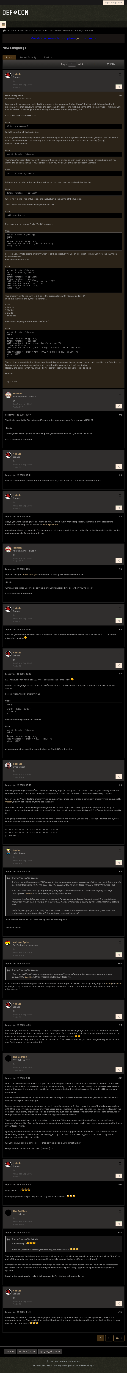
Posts (9, 57)
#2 (120, 414)
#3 (120, 475)
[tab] (9, 57)
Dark (10, 1351)
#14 (120, 1232)
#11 (120, 1025)
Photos (48, 57)
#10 (120, 963)
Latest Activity (28, 57)
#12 (120, 1078)
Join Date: (17, 84)
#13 (120, 1184)
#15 (120, 1312)
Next (119, 1338)
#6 (120, 629)
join (79, 38)
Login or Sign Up (113, 2)
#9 (120, 871)
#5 (120, 569)
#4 (120, 516)
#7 (120, 674)
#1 (120, 95)
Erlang (109, 983)
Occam (8, 801)
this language (30, 574)
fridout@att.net (50, 524)
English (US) (27, 1351)
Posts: (16, 87)
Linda (118, 983)
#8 (120, 785)
